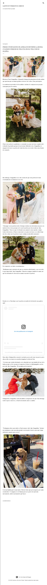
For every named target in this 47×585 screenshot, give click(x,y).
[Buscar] (43, 2)
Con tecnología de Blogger (23, 577)
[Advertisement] (23, 27)
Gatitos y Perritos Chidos (13, 6)
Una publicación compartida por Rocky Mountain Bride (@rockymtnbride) (23, 352)
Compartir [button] (5, 44)
